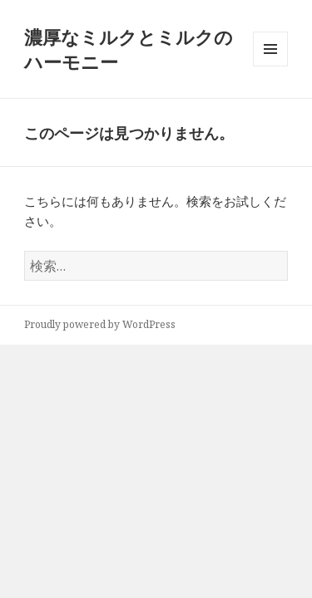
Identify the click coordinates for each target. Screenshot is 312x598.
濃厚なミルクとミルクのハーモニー (128, 49)
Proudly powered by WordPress (100, 324)
